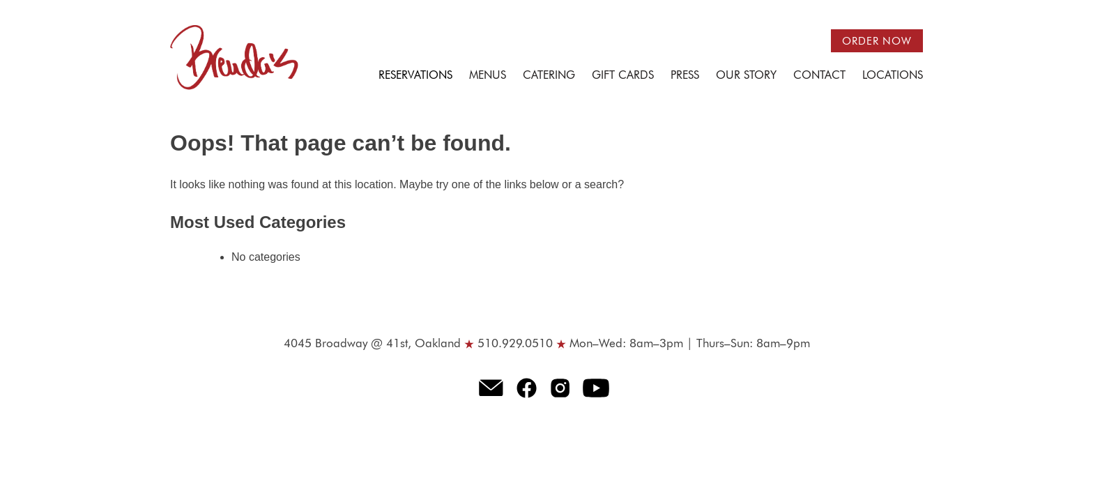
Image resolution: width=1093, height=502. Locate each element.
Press (685, 76)
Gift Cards (623, 76)
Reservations (415, 76)
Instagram (560, 387)
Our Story (746, 76)
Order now (877, 41)
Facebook (527, 387)
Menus (487, 76)
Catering (549, 76)
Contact (819, 76)
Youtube (596, 387)
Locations (892, 76)
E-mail (490, 387)
